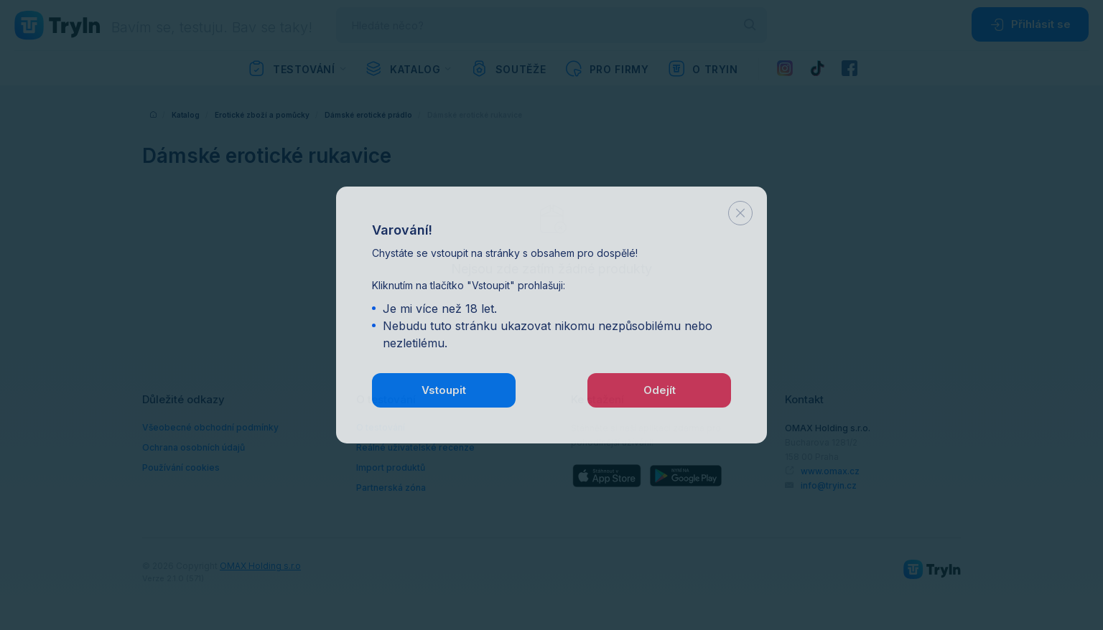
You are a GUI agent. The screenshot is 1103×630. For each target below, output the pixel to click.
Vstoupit (444, 389)
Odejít (659, 389)
